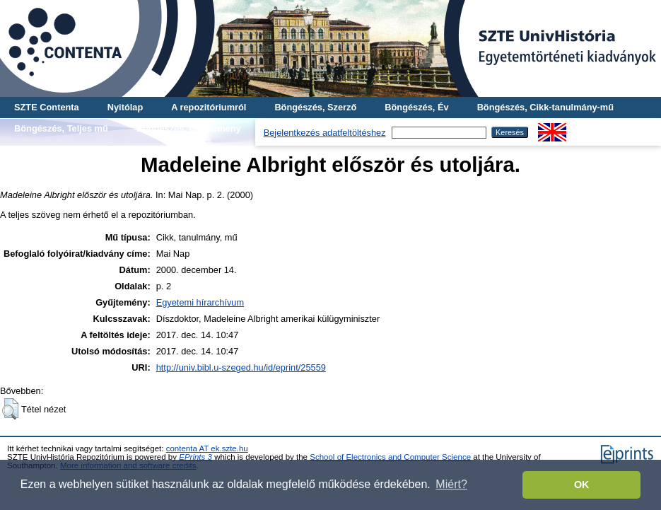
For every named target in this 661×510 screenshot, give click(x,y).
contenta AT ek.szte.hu (207, 448)
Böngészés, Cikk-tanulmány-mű (545, 107)
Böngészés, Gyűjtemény (188, 128)
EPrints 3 (195, 457)
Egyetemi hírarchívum (200, 302)
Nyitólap (125, 107)
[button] (10, 408)
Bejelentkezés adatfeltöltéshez (325, 132)
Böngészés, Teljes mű (61, 128)
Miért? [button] (451, 484)
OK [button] (582, 484)
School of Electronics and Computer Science (390, 457)
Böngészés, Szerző (315, 107)
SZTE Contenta (46, 107)
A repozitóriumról (208, 107)
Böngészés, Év (416, 107)
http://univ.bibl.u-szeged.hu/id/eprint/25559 (241, 367)
